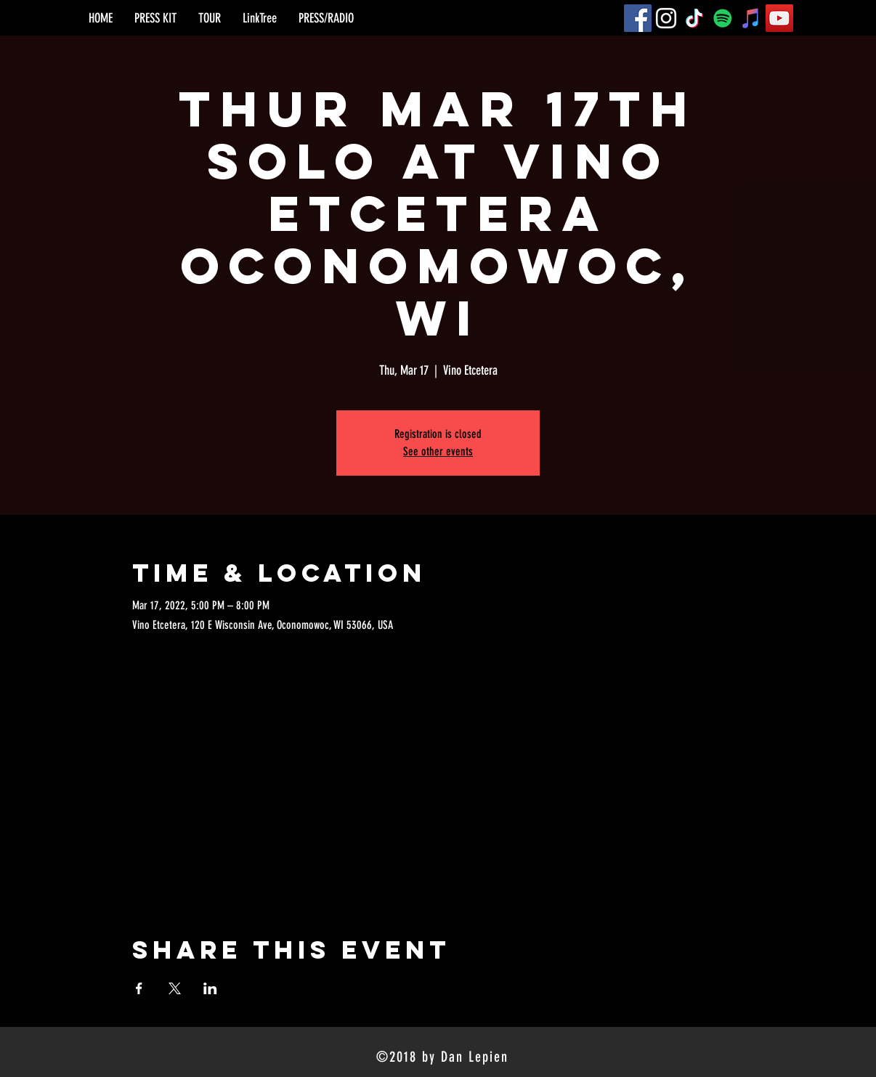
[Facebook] (638, 18)
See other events (438, 451)
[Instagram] (666, 18)
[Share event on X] (175, 988)
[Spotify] (723, 18)
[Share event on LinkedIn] (210, 988)
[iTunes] (751, 18)
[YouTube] (779, 18)
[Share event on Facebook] (139, 988)
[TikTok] (694, 18)
